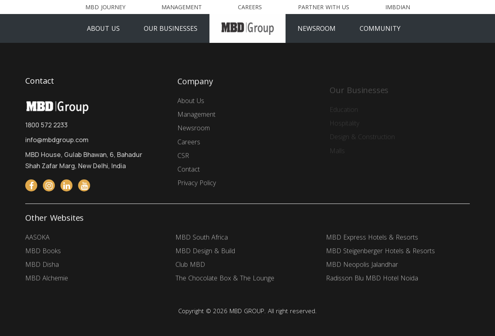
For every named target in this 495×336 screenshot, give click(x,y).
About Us (103, 28)
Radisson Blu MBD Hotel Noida (372, 279)
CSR (183, 157)
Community (380, 28)
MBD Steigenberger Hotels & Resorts (380, 251)
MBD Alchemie (46, 279)
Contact (188, 171)
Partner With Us (323, 7)
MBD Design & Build (205, 251)
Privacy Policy (196, 184)
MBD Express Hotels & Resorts (372, 237)
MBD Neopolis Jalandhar (362, 265)
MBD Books (43, 251)
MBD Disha (42, 265)
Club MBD (190, 265)
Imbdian (397, 7)
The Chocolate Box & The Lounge (224, 279)
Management (181, 7)
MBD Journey (105, 7)
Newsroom (317, 28)
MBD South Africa (201, 237)
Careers (250, 7)
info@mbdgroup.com (57, 139)
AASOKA (37, 237)
